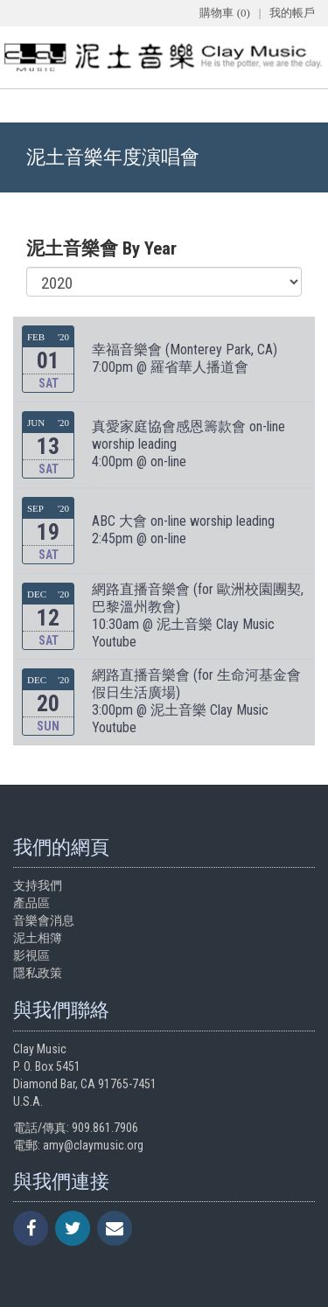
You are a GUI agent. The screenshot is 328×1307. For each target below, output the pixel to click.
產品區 (31, 903)
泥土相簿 (37, 938)
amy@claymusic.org (93, 1145)
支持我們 (37, 885)
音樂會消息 (43, 920)
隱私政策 (37, 973)
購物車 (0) (224, 12)
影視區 (31, 955)
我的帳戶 (292, 12)
